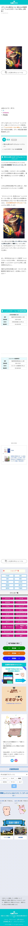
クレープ (21, 606)
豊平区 (20, 585)
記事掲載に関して (7, 921)
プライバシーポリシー (19, 921)
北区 (20, 575)
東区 (7, 578)
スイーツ (7, 598)
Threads (5, 115)
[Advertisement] (14, 30)
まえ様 (2, 800)
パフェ (7, 606)
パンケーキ (8, 610)
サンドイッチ (7, 631)
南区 (7, 582)
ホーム (6, 919)
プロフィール (12, 919)
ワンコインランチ (21, 614)
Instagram (6, 112)
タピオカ (7, 602)
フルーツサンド (21, 631)
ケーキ (21, 598)
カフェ (21, 610)
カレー (7, 621)
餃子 (21, 635)
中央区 (7, 575)
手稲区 (20, 588)
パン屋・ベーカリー (7, 626)
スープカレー (21, 621)
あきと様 (17, 800)
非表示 (14, 139)
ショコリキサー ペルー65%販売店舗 (13, 149)
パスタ (7, 635)
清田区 (7, 588)
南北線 (14, 648)
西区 (20, 578)
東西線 (14, 653)
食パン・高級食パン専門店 (21, 627)
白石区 (20, 582)
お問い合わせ (20, 919)
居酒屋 (19, 778)
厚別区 (7, 585)
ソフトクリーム (21, 602)
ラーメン (21, 618)
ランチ (7, 614)
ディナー (7, 618)
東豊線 (14, 658)
